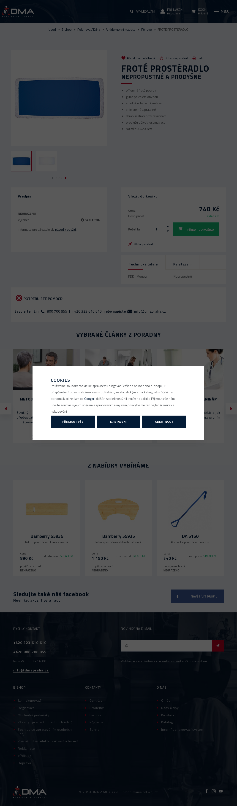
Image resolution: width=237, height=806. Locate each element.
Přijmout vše (72, 421)
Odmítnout (164, 421)
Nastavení (118, 421)
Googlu (89, 398)
